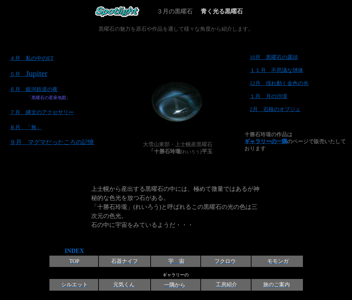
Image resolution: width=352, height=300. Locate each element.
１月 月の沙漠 (268, 96)
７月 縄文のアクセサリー (42, 112)
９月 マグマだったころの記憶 (52, 142)
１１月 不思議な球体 (276, 70)
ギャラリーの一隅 (265, 141)
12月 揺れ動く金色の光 (279, 83)
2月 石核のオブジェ (275, 109)
